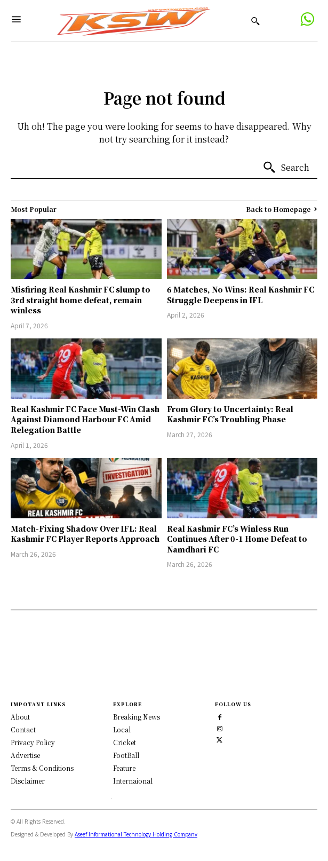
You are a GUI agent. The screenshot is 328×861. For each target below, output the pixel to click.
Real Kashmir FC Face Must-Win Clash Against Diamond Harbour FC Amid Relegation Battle (85, 419)
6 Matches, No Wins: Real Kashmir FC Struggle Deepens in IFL (240, 294)
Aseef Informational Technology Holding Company (136, 833)
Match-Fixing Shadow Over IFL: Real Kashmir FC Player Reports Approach (85, 533)
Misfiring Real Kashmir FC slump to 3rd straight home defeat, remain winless (80, 299)
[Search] (285, 167)
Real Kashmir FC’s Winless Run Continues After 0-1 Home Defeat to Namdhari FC (237, 539)
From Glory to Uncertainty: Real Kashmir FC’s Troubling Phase (230, 414)
